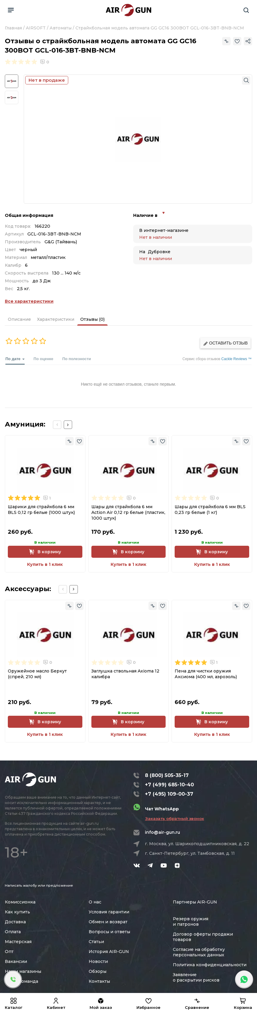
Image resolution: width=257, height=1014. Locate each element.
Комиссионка (20, 902)
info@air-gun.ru (162, 832)
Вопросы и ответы (109, 931)
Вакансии (16, 961)
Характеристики (55, 319)
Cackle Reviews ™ (236, 359)
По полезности (76, 359)
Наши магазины (23, 971)
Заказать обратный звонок (174, 818)
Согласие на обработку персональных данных (199, 952)
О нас (95, 902)
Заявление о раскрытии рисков (196, 977)
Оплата (13, 931)
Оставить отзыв (225, 343)
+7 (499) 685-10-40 (169, 785)
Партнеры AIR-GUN (195, 902)
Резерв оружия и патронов (190, 921)
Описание (19, 319)
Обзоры (97, 971)
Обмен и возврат (108, 921)
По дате (15, 361)
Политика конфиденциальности (209, 964)
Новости (98, 961)
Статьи (96, 941)
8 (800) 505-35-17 (167, 775)
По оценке (44, 359)
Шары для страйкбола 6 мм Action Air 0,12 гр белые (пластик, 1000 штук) (128, 512)
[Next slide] (68, 424)
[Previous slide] (57, 424)
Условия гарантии (109, 912)
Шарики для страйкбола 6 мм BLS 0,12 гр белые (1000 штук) (41, 509)
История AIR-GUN (109, 951)
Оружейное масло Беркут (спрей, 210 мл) (37, 673)
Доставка (15, 921)
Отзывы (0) (92, 319)
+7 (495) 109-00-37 (169, 794)
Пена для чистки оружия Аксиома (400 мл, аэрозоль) (206, 673)
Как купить (17, 912)
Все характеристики (29, 301)
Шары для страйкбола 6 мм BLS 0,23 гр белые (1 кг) (210, 509)
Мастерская (18, 941)
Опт (9, 951)
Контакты (99, 981)
